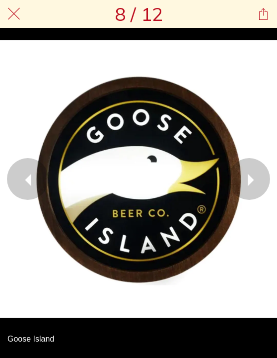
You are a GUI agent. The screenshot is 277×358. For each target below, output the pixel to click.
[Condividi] (263, 14)
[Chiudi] (14, 14)
